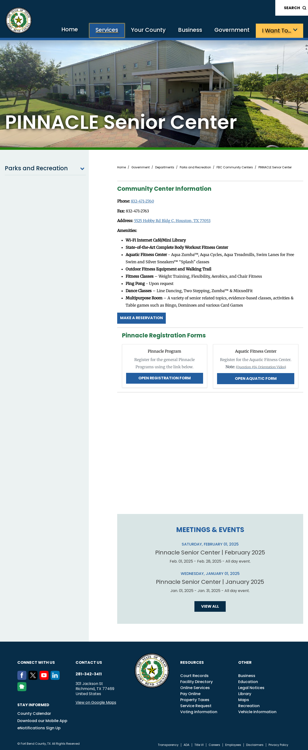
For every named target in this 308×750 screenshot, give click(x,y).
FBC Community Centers (235, 167)
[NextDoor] (22, 688)
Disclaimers (254, 743)
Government (231, 30)
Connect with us (36, 661)
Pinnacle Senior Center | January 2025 (210, 580)
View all (210, 605)
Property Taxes (194, 698)
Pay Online (190, 692)
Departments (164, 167)
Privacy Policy (278, 743)
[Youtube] (45, 677)
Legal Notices (251, 686)
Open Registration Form (164, 377)
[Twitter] (33, 677)
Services (102, 30)
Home (63, 30)
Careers (214, 743)
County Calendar (34, 712)
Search (292, 8)
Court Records (194, 674)
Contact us (89, 661)
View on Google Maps (96, 701)
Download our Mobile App (42, 719)
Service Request (196, 704)
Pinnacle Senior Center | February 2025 (210, 551)
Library (244, 692)
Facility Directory (196, 680)
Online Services (195, 686)
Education (248, 680)
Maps (243, 698)
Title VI (199, 743)
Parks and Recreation (45, 168)
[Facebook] (22, 677)
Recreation (249, 704)
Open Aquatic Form (256, 377)
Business (187, 30)
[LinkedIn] (56, 677)
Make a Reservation (141, 317)
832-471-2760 (142, 200)
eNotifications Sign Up (39, 727)
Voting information (198, 710)
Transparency (168, 743)
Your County (144, 30)
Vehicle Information (257, 710)
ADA (186, 743)
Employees (233, 743)
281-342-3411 (89, 673)
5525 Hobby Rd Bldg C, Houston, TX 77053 (172, 220)
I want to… (276, 30)
